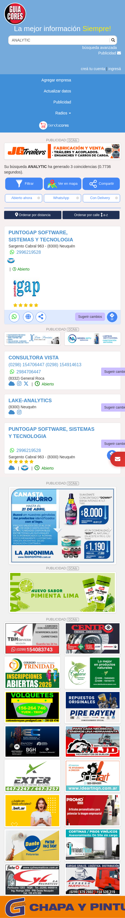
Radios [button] (63, 113)
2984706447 (28, 372)
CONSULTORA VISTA (33, 357)
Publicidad (109, 53)
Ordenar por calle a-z (91, 215)
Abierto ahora (25, 198)
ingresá (114, 69)
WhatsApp (66, 198)
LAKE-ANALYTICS (30, 400)
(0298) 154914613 (63, 364)
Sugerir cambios (90, 317)
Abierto (21, 269)
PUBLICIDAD (62, 140)
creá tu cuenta (93, 69)
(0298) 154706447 (27, 364)
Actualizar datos (57, 91)
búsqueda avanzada (99, 47)
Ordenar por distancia (33, 215)
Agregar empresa (56, 80)
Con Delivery (104, 198)
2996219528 (28, 252)
